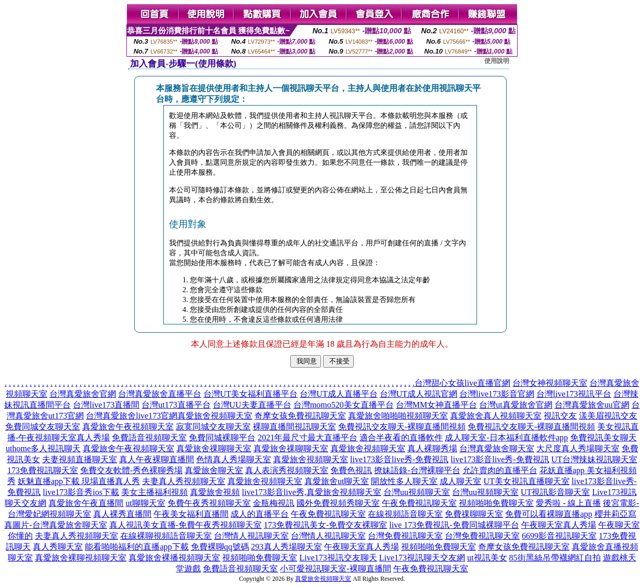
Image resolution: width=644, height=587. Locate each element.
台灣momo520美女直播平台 (343, 404)
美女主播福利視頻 (154, 492)
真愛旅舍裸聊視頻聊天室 (80, 557)
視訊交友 (560, 415)
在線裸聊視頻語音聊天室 (166, 535)
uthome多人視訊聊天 (43, 448)
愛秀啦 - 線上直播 (568, 503)
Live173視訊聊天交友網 (422, 557)
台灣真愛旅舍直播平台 (159, 393)
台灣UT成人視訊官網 (418, 393)
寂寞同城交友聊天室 (213, 426)
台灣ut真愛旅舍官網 (515, 404)
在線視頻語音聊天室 (405, 514)
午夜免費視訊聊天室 (419, 503)
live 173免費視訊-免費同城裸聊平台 (454, 524)
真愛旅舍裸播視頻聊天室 (174, 557)
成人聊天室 (460, 481)
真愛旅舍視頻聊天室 (214, 415)
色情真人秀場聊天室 (233, 459)
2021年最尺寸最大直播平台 (307, 437)
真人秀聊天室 (58, 546)
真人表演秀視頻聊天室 (286, 470)
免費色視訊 (351, 470)
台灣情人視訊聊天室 (251, 535)
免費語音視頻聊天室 (149, 437)
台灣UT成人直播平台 (338, 393)
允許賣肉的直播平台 (499, 470)
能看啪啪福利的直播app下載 (136, 546)
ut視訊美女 (487, 557)
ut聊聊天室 (145, 503)
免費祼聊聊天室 (474, 514)
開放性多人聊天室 (404, 481)
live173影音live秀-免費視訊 (399, 459)
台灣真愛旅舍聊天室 (496, 448)
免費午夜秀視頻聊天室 (209, 503)
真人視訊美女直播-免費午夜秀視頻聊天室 (185, 524)
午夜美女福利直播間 (190, 514)
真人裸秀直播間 (122, 514)
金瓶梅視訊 (273, 503)
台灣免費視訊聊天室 (405, 535)
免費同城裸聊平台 (222, 437)
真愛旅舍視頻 (215, 492)
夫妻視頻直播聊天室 (79, 459)
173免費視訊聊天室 (42, 470)
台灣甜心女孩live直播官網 (462, 383)
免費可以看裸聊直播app (548, 514)
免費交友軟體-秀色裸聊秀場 (131, 470)
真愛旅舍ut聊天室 (336, 481)
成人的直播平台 (259, 514)
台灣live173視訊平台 (573, 393)
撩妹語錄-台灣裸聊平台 (417, 470)
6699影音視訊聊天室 (559, 535)
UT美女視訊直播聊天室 (526, 481)
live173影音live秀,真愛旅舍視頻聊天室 (311, 492)
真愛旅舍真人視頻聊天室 (496, 415)
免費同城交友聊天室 (42, 426)
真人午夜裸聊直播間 (156, 459)
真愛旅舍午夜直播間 (85, 503)
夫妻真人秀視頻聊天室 (183, 481)
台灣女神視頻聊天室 (549, 383)
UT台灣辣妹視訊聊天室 (594, 459)
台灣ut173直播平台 (175, 404)
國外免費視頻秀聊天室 (338, 503)
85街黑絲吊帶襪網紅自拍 (555, 557)
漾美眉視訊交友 (608, 415)
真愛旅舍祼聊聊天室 (213, 448)
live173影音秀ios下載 (81, 492)
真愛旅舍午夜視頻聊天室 (128, 426)
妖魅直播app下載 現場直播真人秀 (79, 481)
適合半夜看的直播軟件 (401, 437)
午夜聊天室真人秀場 (558, 524)
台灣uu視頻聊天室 (416, 492)
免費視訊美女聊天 (603, 437)
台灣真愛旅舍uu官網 (592, 404)
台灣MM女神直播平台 (436, 404)
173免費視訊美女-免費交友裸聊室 (325, 524)
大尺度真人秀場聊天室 (578, 448)
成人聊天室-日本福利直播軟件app (506, 437)
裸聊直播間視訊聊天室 (294, 426)
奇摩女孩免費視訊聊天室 (300, 415)
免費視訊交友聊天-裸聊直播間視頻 (402, 426)
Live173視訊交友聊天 (338, 557)
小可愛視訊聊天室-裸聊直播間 (335, 568)
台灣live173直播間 (106, 404)
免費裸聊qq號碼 (220, 546)
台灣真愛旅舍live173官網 (131, 415)
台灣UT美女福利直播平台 (250, 393)
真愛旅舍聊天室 (214, 470)
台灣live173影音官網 (496, 393)
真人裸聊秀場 (432, 448)
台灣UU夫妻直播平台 (252, 404)
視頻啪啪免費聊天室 (496, 503)
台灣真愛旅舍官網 (82, 393)
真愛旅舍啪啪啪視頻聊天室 (398, 415)
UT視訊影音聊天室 (555, 492)
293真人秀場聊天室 (286, 546)
